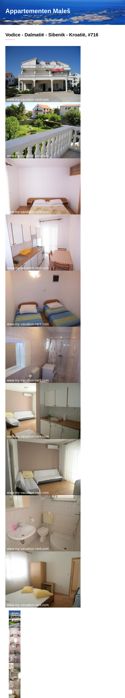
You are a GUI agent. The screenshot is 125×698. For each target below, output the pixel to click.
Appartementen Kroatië (22, 21)
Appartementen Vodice (77, 21)
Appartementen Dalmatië (40, 21)
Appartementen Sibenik (59, 21)
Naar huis (8, 21)
